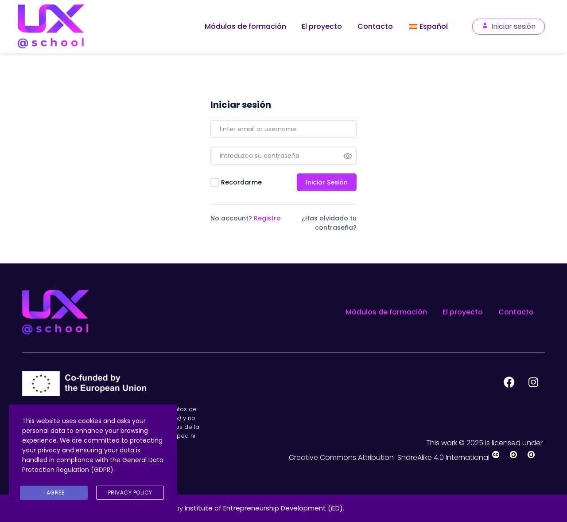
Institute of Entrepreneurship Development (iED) (264, 508)
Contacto (375, 26)
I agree (54, 492)
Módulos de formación (245, 26)
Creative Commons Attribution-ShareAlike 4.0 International (416, 457)
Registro (267, 218)
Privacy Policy (130, 492)
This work (442, 443)
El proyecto (322, 26)
